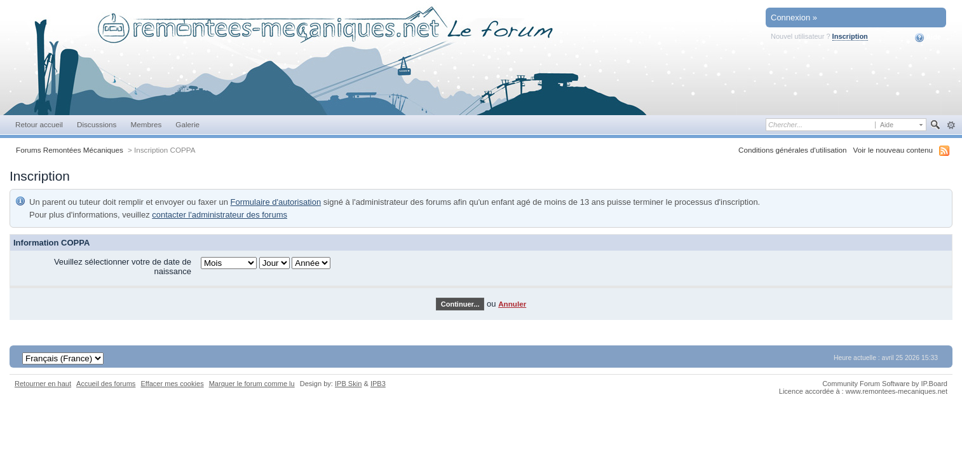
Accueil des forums (105, 383)
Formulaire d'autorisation (276, 202)
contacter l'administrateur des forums (219, 214)
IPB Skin (348, 383)
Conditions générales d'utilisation (792, 150)
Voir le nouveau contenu (893, 150)
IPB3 (378, 383)
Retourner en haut (43, 383)
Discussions (97, 124)
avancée (951, 125)
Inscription (850, 36)
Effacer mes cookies (171, 383)
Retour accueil (39, 124)
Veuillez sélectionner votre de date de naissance (122, 266)
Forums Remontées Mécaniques (69, 150)
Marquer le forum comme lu (252, 383)
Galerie (187, 124)
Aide (928, 37)
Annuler (512, 304)
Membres (145, 124)
